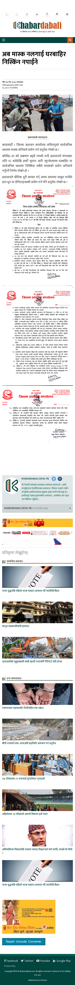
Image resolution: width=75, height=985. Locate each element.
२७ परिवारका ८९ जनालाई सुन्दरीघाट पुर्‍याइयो (23, 779)
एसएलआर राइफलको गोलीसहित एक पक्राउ (23, 708)
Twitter (27, 960)
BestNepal (42, 980)
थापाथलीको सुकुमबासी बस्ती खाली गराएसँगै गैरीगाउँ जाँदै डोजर (32, 662)
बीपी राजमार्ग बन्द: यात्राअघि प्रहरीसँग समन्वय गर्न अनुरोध (29, 743)
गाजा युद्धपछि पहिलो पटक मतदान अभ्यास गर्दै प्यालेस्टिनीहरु (30, 591)
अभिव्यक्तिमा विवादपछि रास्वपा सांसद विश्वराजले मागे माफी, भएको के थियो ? (37, 851)
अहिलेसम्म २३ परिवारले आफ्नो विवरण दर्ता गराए (25, 814)
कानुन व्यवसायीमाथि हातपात (15, 626)
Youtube (43, 960)
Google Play (62, 960)
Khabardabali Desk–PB (35, 479)
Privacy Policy (9, 966)
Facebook (11, 960)
